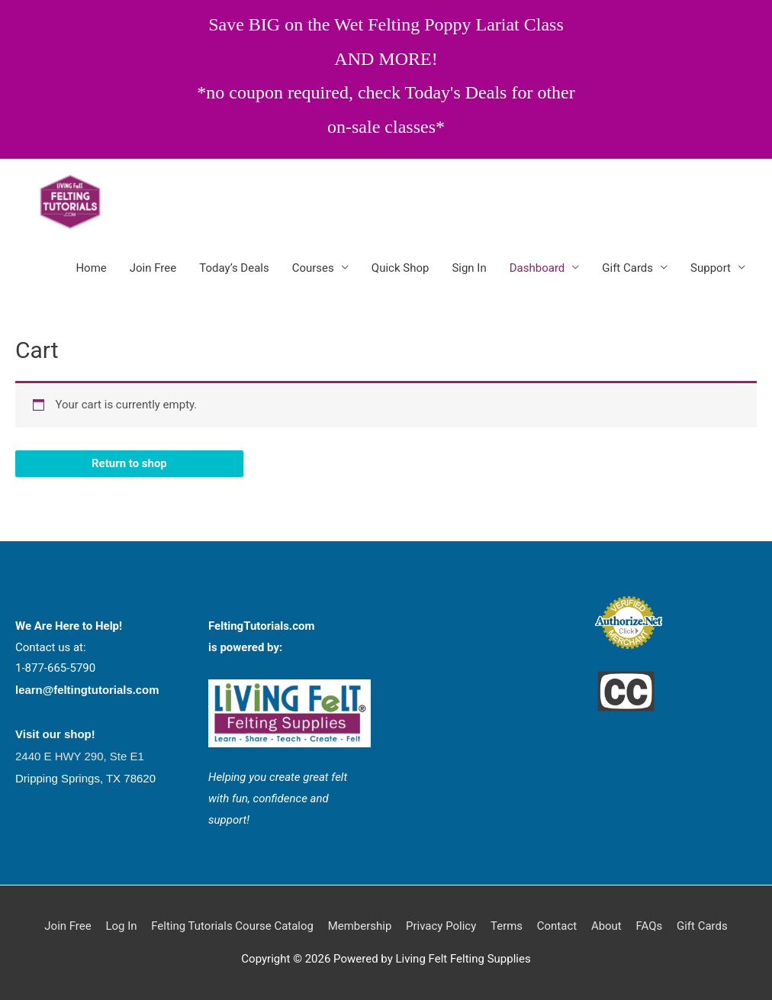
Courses (313, 268)
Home (91, 268)
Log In (121, 926)
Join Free (153, 268)
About (606, 926)
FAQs (649, 926)
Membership (360, 926)
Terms (507, 926)
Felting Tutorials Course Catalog (232, 926)
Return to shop (129, 463)
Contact (557, 926)
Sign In (469, 268)
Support (710, 268)
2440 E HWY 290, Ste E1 (79, 756)
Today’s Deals (234, 268)
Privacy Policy (441, 926)
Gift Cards (627, 268)
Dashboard (537, 268)
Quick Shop (400, 268)
